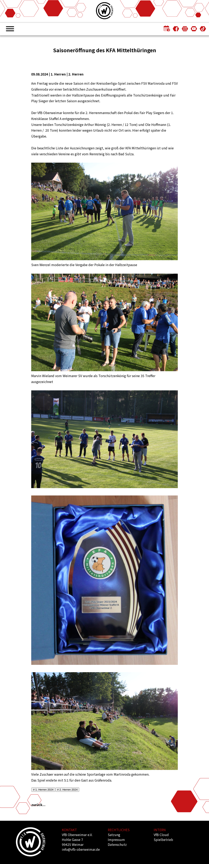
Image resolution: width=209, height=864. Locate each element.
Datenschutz (117, 844)
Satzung (114, 834)
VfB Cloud (161, 834)
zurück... (38, 804)
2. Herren (75, 74)
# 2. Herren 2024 (67, 789)
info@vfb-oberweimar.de (81, 849)
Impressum (116, 839)
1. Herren (58, 74)
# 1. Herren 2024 (43, 789)
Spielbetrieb (163, 839)
